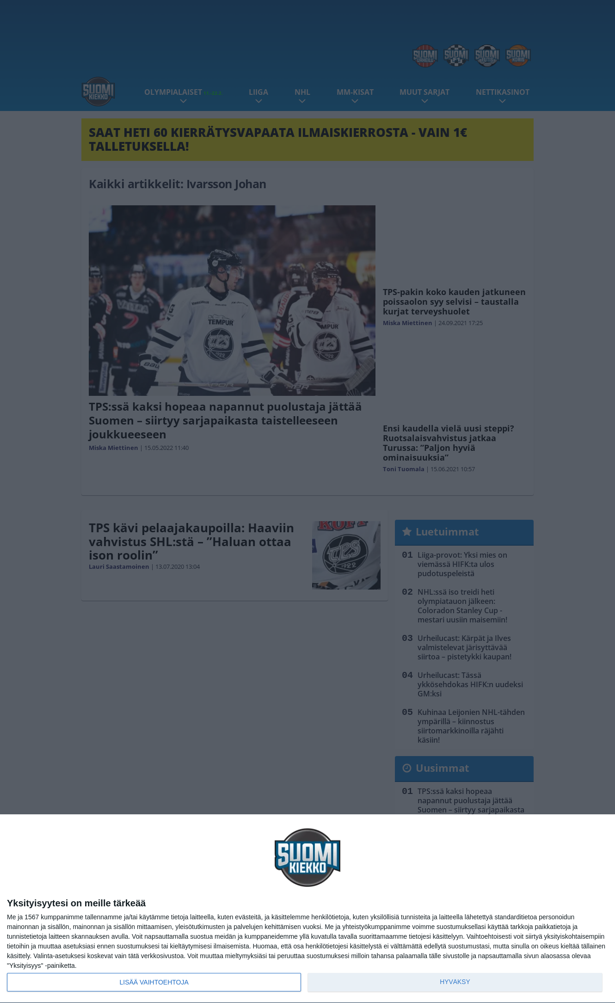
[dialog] (307, 909)
